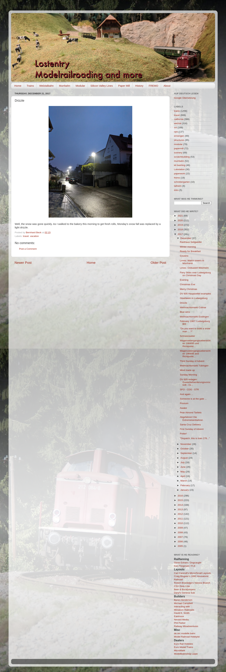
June (183, 467)
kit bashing (179, 165)
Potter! (183, 433)
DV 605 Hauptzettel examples (195, 293)
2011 (180, 518)
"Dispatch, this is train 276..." (195, 438)
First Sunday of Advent (192, 429)
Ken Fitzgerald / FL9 (184, 566)
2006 (180, 541)
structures (179, 140)
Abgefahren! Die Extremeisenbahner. (191, 418)
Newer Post (23, 262)
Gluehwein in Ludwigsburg (193, 298)
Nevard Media (181, 619)
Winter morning (188, 246)
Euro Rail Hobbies (183, 644)
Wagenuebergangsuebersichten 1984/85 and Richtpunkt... (195, 354)
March (184, 480)
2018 (180, 229)
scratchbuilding (182, 156)
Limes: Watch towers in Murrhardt (192, 262)
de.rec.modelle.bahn (184, 633)
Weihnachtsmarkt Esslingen (194, 316)
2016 (180, 495)
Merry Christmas (188, 289)
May (183, 471)
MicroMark (179, 650)
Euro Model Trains (183, 647)
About (167, 85)
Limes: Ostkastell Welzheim (194, 268)
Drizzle (183, 303)
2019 (180, 225)
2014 (180, 505)
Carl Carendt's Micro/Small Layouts (192, 573)
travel (26, 236)
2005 (180, 546)
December (186, 238)
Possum (184, 403)
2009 (180, 527)
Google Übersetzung (185, 98)
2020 (180, 220)
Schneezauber (187, 336)
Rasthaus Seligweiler (191, 242)
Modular (80, 85)
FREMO (153, 85)
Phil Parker (180, 623)
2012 (180, 514)
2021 (180, 215)
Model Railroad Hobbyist (187, 636)
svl (175, 127)
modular (178, 144)
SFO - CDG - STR (189, 389)
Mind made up (187, 370)
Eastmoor (179, 616)
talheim (178, 186)
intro (176, 190)
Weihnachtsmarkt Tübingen (194, 365)
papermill (179, 148)
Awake (183, 408)
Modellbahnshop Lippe (186, 653)
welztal (177, 123)
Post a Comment (28, 249)
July (183, 462)
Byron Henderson (183, 600)
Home (17, 85)
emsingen (179, 136)
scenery (178, 152)
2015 (180, 500)
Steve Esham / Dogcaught (187, 562)
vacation (34, 236)
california (178, 119)
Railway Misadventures (186, 626)
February (186, 485)
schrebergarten (182, 182)
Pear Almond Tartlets (190, 412)
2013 (180, 509)
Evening (184, 280)
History (139, 85)
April (183, 476)
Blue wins (185, 312)
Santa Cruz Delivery (190, 424)
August (185, 458)
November (186, 444)
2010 (180, 523)
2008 (180, 532)
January (185, 490)
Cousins (184, 256)
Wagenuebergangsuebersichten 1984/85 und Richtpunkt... (195, 343)
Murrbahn (64, 85)
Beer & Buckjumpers (185, 589)
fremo (177, 177)
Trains (30, 85)
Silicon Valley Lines (101, 85)
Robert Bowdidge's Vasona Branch (192, 583)
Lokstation (179, 169)
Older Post (158, 262)
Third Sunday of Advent (192, 361)
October (185, 448)
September (187, 453)
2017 (180, 234)
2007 (180, 537)
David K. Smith (182, 613)
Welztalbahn (46, 85)
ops (176, 131)
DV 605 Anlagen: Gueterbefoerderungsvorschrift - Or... (195, 382)
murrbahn (179, 161)
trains (177, 111)
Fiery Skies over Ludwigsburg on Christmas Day (195, 274)
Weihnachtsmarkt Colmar (193, 307)
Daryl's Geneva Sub (184, 592)
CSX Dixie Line (182, 586)
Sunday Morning (188, 374)
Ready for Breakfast (190, 251)
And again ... (186, 394)
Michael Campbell (183, 603)
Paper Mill (124, 85)
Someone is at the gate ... (193, 398)
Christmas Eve (187, 284)
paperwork (179, 173)
